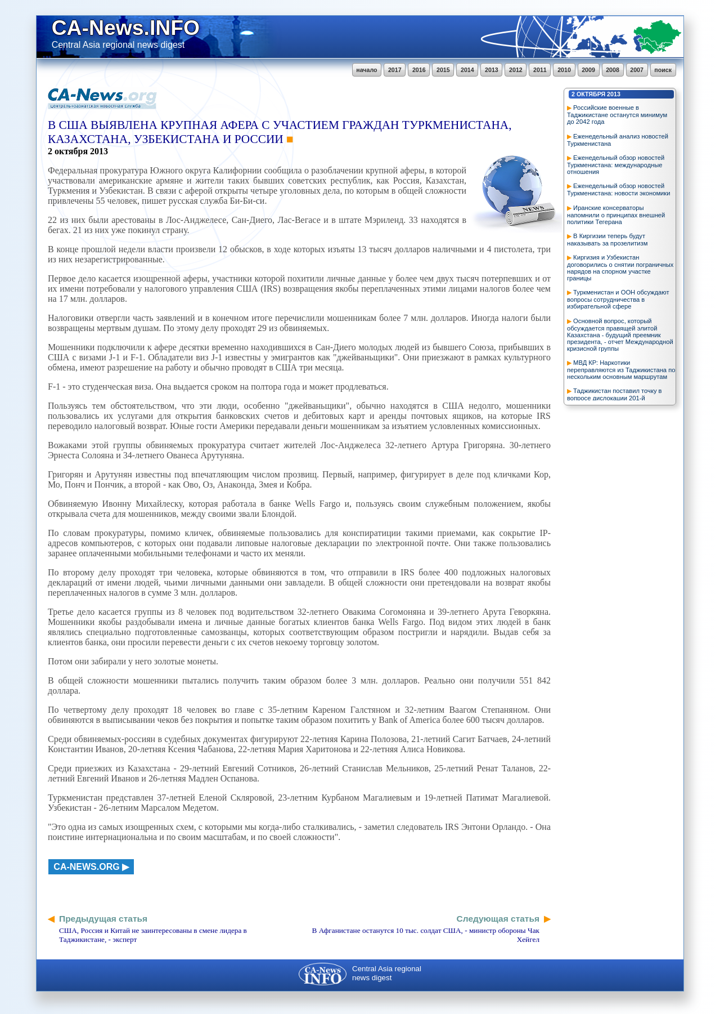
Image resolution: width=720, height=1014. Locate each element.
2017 (395, 69)
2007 (637, 69)
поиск (663, 69)
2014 (467, 69)
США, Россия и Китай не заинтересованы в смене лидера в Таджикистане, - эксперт (153, 935)
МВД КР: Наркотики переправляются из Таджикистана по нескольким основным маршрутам (621, 369)
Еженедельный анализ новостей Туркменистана (617, 140)
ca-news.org (86, 867)
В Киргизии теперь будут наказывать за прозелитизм (607, 240)
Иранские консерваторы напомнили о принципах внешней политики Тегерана (616, 214)
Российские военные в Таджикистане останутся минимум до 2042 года (617, 114)
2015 (443, 69)
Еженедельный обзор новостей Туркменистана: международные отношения (615, 164)
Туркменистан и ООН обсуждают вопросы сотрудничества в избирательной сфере (618, 299)
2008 (612, 69)
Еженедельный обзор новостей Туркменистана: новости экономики (618, 189)
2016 (419, 69)
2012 (516, 69)
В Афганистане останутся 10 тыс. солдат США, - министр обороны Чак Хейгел (425, 935)
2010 (564, 69)
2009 (588, 69)
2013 (491, 69)
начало (366, 69)
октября (591, 94)
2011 (540, 69)
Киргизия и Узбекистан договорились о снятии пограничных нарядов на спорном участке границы (620, 268)
